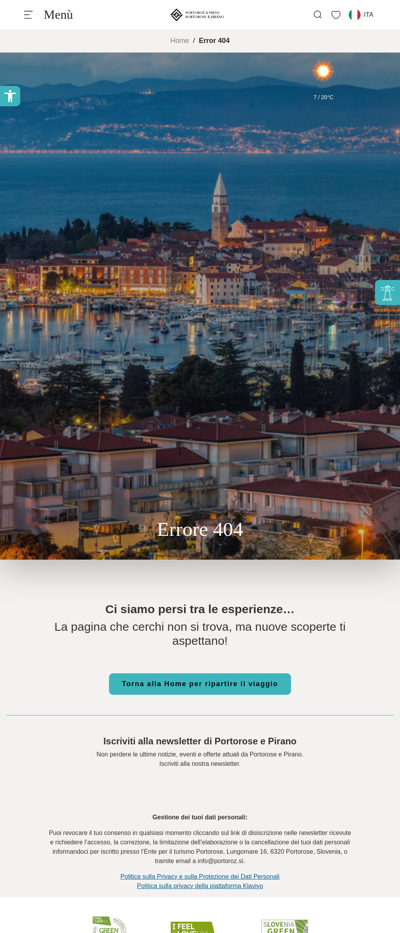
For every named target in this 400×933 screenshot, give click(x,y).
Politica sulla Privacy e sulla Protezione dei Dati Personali (199, 876)
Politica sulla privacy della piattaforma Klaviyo (200, 886)
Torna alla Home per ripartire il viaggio (200, 684)
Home (179, 41)
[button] (10, 96)
